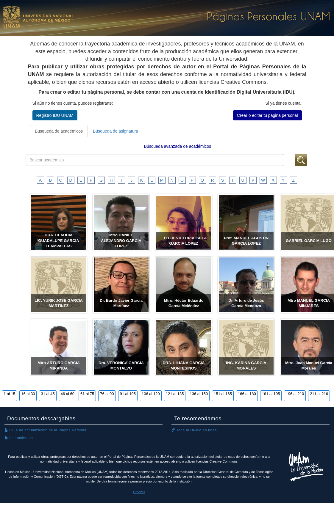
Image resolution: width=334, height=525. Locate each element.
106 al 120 (151, 394)
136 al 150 (199, 394)
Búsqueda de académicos (59, 131)
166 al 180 (247, 394)
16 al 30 (28, 394)
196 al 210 (295, 394)
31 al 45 (47, 394)
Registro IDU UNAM (55, 115)
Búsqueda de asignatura (115, 131)
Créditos (139, 492)
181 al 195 (271, 394)
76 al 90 (107, 394)
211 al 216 (319, 394)
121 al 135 (175, 394)
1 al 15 (9, 394)
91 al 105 (128, 394)
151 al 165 (223, 394)
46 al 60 (67, 394)
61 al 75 (87, 394)
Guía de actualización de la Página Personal (46, 430)
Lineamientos (18, 438)
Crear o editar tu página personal (267, 115)
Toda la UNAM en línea (194, 430)
